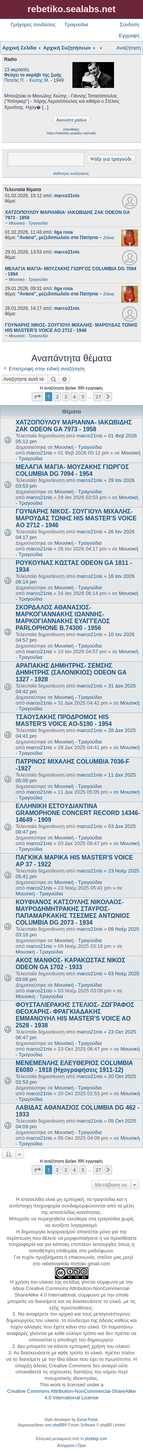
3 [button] (65, 396)
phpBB (58, 1425)
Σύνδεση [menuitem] (129, 24)
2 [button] (57, 396)
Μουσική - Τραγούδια (78, 447)
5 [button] (83, 396)
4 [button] (74, 396)
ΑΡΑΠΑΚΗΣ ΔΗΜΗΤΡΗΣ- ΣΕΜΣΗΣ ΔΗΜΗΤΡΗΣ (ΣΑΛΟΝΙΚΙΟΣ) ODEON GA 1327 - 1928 (71, 672)
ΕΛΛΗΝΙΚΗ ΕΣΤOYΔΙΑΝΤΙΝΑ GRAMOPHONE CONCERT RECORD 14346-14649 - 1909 (78, 813)
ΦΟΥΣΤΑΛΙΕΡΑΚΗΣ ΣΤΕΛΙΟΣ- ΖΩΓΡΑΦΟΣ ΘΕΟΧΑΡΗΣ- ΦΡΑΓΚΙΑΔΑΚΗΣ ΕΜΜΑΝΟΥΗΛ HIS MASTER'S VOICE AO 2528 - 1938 (75, 1015)
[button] (37, 396)
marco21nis (67, 195)
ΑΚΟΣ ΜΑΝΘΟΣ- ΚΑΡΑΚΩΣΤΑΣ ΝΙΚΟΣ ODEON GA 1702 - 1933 (70, 963)
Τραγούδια (76, 24)
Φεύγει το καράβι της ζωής (33, 75)
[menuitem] (65, 1445)
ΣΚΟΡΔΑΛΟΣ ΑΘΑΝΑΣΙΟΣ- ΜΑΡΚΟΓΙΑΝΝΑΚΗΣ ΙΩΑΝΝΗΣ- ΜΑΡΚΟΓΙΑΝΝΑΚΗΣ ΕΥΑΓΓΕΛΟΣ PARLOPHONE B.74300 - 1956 (63, 617)
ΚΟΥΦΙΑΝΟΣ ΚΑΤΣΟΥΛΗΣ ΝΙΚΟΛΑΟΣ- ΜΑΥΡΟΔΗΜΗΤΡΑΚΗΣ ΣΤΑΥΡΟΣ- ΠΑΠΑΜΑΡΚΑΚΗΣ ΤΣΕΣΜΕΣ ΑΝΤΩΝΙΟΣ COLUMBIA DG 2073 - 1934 (73, 912)
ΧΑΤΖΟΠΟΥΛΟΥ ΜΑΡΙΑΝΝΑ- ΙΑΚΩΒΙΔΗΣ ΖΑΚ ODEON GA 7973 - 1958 (74, 425)
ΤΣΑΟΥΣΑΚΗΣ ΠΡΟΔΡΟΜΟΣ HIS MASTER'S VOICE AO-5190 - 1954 (64, 720)
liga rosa (63, 232)
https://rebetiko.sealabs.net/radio (71, 133)
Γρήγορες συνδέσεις (33, 24)
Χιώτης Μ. (39, 80)
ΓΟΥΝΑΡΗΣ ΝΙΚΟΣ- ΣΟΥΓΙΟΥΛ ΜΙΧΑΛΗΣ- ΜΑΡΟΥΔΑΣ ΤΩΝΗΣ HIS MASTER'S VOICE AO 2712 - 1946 (76, 518)
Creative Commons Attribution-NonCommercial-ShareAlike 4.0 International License (71, 1394)
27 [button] (98, 396)
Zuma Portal (87, 1420)
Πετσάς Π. (14, 80)
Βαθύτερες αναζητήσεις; (71, 173)
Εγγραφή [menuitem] (129, 35)
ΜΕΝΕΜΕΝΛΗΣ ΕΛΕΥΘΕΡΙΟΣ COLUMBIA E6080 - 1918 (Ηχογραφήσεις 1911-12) (74, 1066)
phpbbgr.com (96, 1439)
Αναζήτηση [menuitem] (128, 48)
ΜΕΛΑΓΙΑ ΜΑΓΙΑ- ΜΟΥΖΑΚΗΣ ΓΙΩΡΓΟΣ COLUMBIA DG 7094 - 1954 (72, 470)
